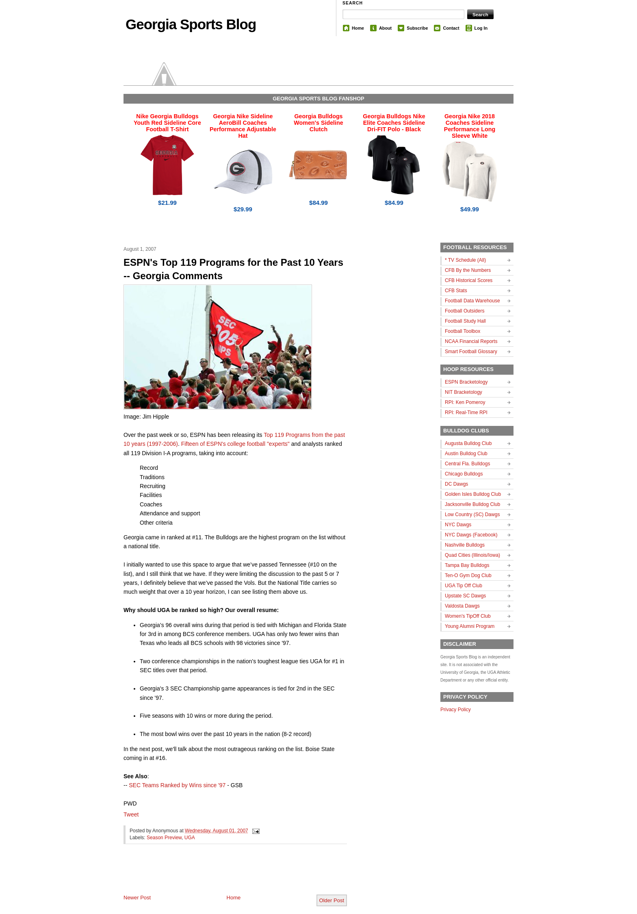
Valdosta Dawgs (462, 606)
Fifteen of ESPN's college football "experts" (235, 444)
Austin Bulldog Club (466, 453)
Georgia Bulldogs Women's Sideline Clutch (318, 122)
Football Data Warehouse (472, 301)
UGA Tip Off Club (463, 585)
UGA (189, 837)
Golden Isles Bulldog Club (473, 494)
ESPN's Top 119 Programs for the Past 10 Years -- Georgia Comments (233, 269)
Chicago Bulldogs (464, 474)
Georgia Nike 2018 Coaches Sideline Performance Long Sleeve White (469, 126)
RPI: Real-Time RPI (466, 412)
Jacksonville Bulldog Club (472, 504)
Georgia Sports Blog (191, 24)
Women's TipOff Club (468, 616)
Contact (451, 28)
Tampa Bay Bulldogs (467, 565)
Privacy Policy (455, 709)
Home (358, 28)
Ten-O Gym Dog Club (468, 575)
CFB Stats (456, 290)
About (385, 28)
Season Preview (164, 837)
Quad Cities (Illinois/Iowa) (472, 555)
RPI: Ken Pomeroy (465, 402)
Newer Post (137, 897)
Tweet (131, 814)
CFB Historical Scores (468, 280)
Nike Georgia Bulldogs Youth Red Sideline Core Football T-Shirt (167, 122)
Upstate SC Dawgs (465, 596)
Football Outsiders (464, 311)
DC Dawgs (456, 484)
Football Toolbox (462, 331)
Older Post (331, 900)
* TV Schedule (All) (465, 260)
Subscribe (417, 28)
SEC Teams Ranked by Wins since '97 (177, 785)
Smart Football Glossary (471, 351)
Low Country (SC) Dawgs (472, 514)
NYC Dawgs (458, 525)
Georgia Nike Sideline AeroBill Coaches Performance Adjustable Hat (243, 126)
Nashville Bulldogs (465, 545)
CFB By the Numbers (468, 270)
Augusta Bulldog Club (468, 443)
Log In (481, 28)
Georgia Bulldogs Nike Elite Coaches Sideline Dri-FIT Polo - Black (394, 122)
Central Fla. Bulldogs (467, 464)
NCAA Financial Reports (471, 341)
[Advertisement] (219, 876)
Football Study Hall (465, 321)
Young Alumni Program (469, 626)
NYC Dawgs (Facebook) (471, 535)
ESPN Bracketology (466, 382)
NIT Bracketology (463, 392)
